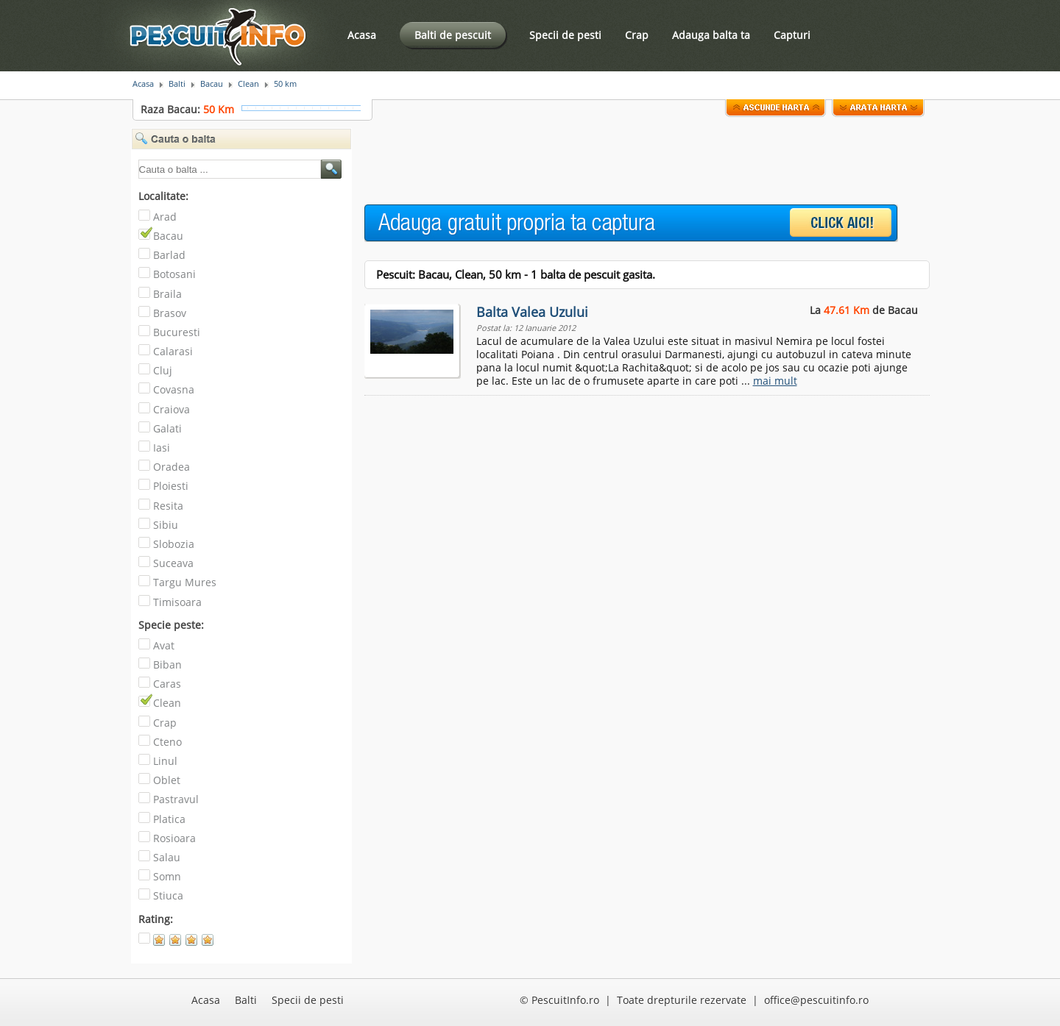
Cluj (162, 370)
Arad (165, 217)
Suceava (173, 563)
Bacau (211, 84)
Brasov (169, 313)
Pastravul (176, 799)
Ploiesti (170, 486)
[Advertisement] (632, 161)
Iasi (161, 448)
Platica (169, 819)
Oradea (171, 467)
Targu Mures (184, 582)
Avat (163, 645)
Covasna (173, 389)
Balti (177, 84)
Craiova (171, 409)
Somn (167, 876)
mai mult (775, 381)
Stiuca (168, 895)
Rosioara (174, 838)
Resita (168, 506)
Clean (248, 84)
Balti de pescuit (452, 35)
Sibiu (165, 525)
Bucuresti (176, 332)
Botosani (174, 274)
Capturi (792, 35)
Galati (167, 428)
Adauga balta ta (711, 35)
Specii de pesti (565, 35)
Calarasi (173, 351)
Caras (167, 684)
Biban (167, 664)
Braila (167, 294)
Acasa (361, 35)
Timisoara (177, 602)
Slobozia (173, 544)
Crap (637, 35)
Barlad (169, 255)
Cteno (167, 742)
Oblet (166, 780)
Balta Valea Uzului (532, 312)
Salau (166, 857)
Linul (165, 761)
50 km (285, 84)
